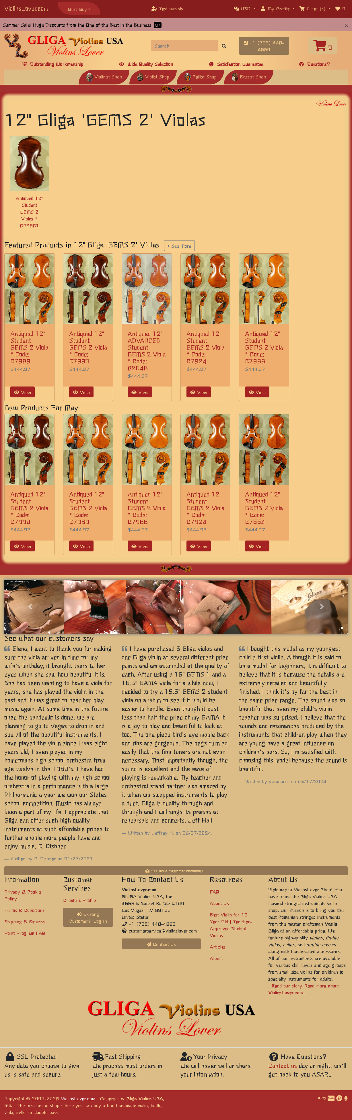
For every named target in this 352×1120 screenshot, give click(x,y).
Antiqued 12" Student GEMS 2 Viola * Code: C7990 (88, 347)
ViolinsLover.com (26, 8)
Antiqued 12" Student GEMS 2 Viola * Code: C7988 (264, 347)
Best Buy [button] (77, 8)
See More (179, 245)
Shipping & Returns (24, 921)
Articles (217, 946)
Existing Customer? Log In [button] (88, 917)
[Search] (184, 45)
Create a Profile (79, 899)
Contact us (282, 1065)
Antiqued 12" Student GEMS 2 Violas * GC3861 (29, 211)
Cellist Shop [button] (200, 76)
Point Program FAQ (24, 932)
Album (216, 958)
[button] (245, 8)
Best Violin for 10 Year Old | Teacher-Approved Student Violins (231, 924)
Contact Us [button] (161, 943)
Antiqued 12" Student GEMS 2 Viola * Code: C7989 (29, 347)
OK (157, 25)
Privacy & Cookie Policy (22, 895)
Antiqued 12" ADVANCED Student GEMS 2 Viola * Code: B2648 (147, 350)
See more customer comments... (176, 870)
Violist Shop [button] (153, 76)
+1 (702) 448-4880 (264, 46)
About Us (219, 903)
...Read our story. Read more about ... (303, 989)
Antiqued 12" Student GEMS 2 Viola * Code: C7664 (264, 508)
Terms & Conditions (24, 909)
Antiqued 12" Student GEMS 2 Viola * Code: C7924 (205, 347)
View (22, 392)
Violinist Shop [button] (104, 76)
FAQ (214, 891)
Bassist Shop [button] (249, 76)
